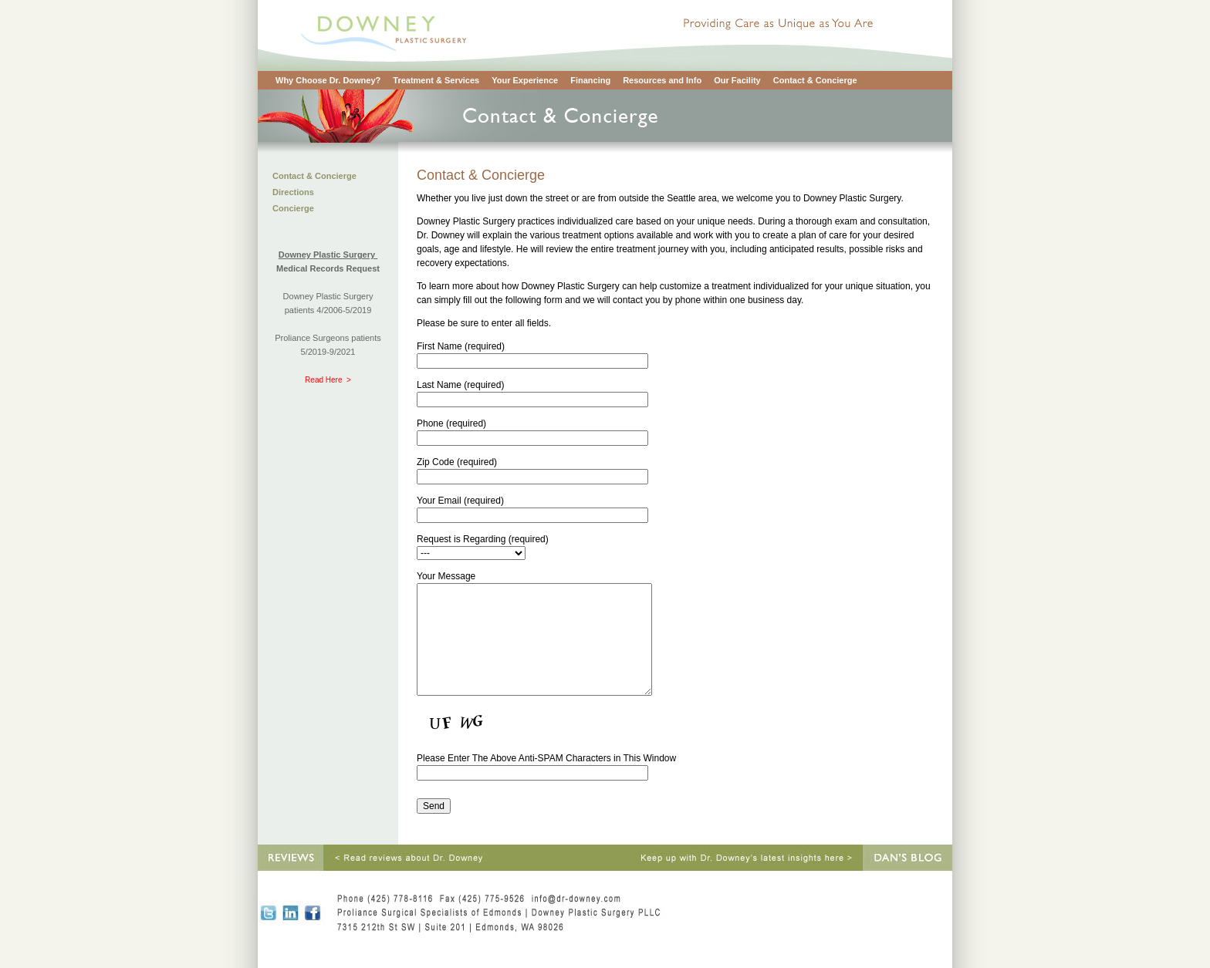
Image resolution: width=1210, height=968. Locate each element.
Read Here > (328, 380)
